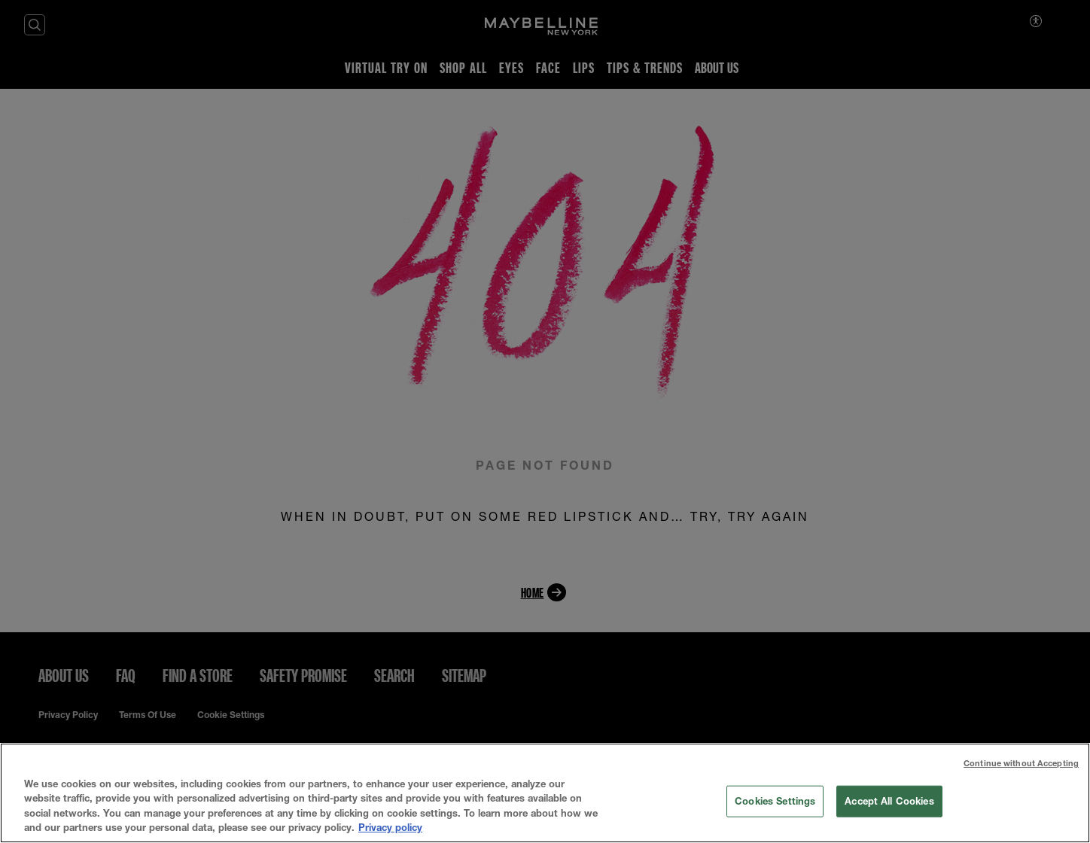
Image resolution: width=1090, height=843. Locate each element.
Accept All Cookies (889, 801)
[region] (545, 793)
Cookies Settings (775, 801)
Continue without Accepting (1021, 763)
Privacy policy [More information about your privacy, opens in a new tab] (390, 827)
